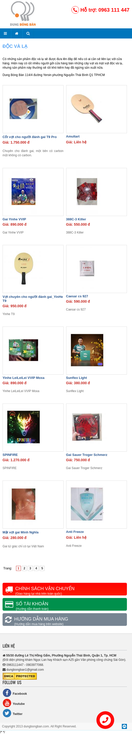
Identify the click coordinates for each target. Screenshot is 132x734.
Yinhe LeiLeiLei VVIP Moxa (24, 378)
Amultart (73, 136)
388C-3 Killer (76, 219)
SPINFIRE (10, 455)
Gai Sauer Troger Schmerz (87, 455)
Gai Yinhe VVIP (14, 219)
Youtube (14, 703)
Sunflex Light (76, 378)
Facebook (15, 692)
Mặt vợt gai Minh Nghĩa (20, 532)
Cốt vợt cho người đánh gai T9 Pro (30, 137)
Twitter (12, 713)
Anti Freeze (75, 532)
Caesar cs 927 (77, 296)
